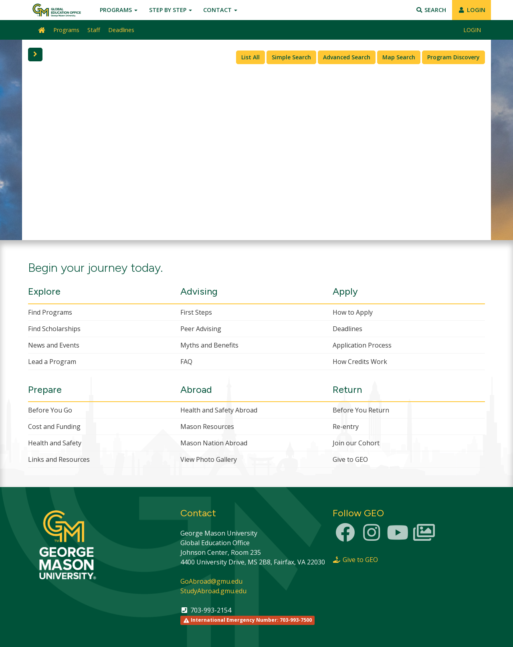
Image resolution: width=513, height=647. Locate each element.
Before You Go (50, 410)
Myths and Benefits (209, 345)
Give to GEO (350, 459)
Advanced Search (346, 57)
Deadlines (121, 30)
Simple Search (291, 57)
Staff (93, 30)
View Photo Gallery (208, 459)
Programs (118, 10)
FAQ (186, 361)
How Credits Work (360, 361)
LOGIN (471, 10)
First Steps (196, 312)
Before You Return (361, 410)
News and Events (53, 345)
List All (250, 57)
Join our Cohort (356, 443)
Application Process (362, 345)
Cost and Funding (54, 426)
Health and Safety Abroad (218, 410)
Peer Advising (200, 328)
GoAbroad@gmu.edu (211, 581)
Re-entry (346, 426)
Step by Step (170, 10)
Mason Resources (207, 426)
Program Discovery (453, 57)
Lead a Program (52, 361)
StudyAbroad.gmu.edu (213, 590)
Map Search (398, 57)
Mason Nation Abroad (213, 443)
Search (431, 10)
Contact (220, 10)
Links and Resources (59, 459)
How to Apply (353, 312)
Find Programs (50, 312)
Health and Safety (54, 443)
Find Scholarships (54, 328)
